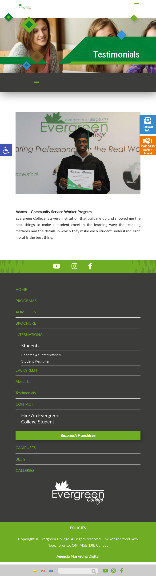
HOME (21, 289)
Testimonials (26, 392)
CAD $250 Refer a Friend (148, 146)
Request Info (148, 124)
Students (30, 345)
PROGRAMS (26, 300)
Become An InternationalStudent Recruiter (41, 358)
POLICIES (78, 528)
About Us (23, 381)
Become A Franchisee (77, 435)
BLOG (20, 459)
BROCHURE (26, 323)
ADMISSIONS (27, 312)
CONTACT (24, 404)
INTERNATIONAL (30, 334)
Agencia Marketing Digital (77, 556)
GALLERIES (25, 470)
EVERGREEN (26, 370)
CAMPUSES (26, 447)
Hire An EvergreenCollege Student (40, 418)
